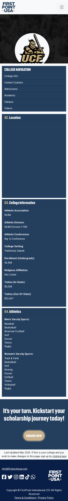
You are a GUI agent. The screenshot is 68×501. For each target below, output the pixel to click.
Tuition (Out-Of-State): (17, 294)
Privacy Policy (46, 497)
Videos (8, 108)
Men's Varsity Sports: (17, 319)
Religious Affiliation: (16, 270)
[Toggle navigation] (61, 7)
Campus (8, 101)
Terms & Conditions (25, 497)
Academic (9, 95)
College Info (11, 76)
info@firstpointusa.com (14, 468)
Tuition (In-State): (14, 282)
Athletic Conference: (16, 234)
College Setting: (14, 246)
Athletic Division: (14, 222)
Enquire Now (34, 435)
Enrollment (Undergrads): (19, 258)
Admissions (11, 88)
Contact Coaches (13, 82)
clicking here (59, 456)
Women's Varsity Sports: (18, 353)
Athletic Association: (16, 210)
